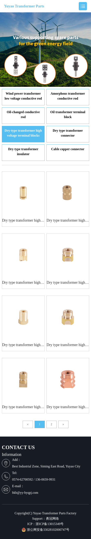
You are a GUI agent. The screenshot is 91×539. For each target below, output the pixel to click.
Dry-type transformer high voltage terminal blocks (23, 133)
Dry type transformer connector (68, 133)
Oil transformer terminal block (67, 114)
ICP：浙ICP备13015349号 (45, 524)
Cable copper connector (67, 149)
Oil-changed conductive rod (23, 114)
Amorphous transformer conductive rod (68, 96)
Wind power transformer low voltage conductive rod (23, 96)
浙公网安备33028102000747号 (45, 530)
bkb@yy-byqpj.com (25, 492)
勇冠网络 (52, 518)
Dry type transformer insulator (23, 151)
